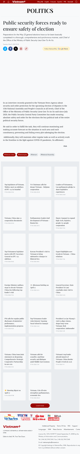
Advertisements (69, 429)
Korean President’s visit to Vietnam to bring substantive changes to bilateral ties (40, 255)
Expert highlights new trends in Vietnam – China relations (65, 253)
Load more (40, 405)
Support (74, 426)
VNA (49, 429)
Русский (70, 2)
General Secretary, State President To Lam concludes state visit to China (65, 288)
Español (59, 2)
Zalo (5, 49)
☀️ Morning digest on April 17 (13, 391)
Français (53, 2)
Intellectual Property (48, 426)
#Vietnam (34, 155)
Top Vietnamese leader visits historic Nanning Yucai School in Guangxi (39, 320)
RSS (69, 426)
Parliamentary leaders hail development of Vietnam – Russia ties (40, 220)
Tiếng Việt (40, 2)
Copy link (26, 49)
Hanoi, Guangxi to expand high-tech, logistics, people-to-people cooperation (65, 221)
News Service (57, 429)
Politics (40, 10)
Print (21, 49)
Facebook (10, 49)
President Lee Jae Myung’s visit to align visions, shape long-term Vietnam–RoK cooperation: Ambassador (65, 323)
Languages (42, 429)
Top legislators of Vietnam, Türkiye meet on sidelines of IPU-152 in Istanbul (14, 186)
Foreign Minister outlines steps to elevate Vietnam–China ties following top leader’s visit (14, 288)
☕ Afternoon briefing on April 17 (39, 286)
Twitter (16, 49)
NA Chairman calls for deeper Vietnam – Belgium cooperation (39, 186)
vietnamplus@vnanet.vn (51, 442)
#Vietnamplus (22, 155)
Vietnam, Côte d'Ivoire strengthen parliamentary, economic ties (40, 392)
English (47, 2)
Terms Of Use (61, 426)
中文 (65, 1)
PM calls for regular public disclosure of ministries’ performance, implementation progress (14, 322)
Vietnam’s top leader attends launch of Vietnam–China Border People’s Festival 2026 (64, 358)
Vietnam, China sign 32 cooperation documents (13, 219)
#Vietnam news (9, 155)
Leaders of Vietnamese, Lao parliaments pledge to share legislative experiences (65, 188)
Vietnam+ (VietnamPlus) (19, 1)
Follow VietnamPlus (51, 49)
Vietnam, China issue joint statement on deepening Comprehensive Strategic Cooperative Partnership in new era (14, 359)
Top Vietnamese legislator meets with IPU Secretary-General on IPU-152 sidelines (14, 255)
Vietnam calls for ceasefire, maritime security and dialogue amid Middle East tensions (40, 358)
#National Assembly (47, 155)
